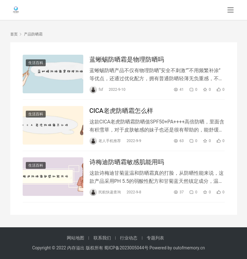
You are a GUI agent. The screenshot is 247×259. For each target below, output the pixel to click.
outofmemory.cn (189, 247)
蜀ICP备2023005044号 (126, 247)
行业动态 (128, 237)
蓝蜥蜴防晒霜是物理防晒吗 (126, 59)
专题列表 (155, 237)
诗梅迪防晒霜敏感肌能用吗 (126, 162)
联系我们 (102, 237)
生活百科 (35, 63)
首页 (14, 34)
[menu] (230, 10)
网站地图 (75, 237)
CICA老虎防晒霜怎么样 (121, 110)
